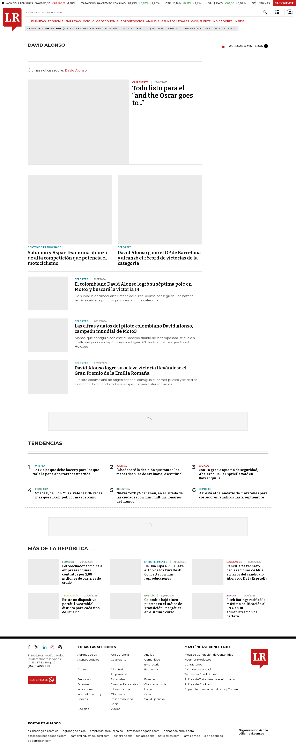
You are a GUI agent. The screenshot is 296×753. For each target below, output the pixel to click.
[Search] (265, 12)
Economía (111, 28)
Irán (207, 28)
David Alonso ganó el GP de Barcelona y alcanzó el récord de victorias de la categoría (159, 258)
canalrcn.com (123, 735)
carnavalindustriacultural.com (90, 735)
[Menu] (28, 21)
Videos (115, 708)
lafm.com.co (192, 735)
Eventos (149, 679)
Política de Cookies (197, 684)
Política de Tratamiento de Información (211, 679)
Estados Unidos (225, 28)
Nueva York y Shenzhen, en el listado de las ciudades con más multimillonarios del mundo (150, 497)
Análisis (149, 654)
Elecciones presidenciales (84, 28)
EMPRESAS (73, 21)
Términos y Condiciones (200, 674)
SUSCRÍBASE (284, 3)
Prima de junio (191, 28)
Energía (173, 28)
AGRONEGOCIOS (132, 21)
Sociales (83, 708)
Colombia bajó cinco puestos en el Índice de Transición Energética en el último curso (163, 606)
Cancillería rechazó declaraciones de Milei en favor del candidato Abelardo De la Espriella (247, 572)
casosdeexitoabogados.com (47, 735)
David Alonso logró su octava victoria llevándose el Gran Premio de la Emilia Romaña (131, 370)
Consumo (83, 669)
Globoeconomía (155, 684)
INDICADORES (222, 21)
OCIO (86, 21)
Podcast (83, 699)
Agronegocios (87, 654)
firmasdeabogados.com (143, 730)
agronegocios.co (74, 730)
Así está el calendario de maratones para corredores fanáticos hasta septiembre (233, 495)
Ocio (147, 694)
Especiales (118, 679)
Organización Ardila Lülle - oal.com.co (253, 731)
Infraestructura (120, 689)
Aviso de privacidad (198, 669)
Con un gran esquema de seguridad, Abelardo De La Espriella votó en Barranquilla (228, 474)
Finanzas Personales (124, 684)
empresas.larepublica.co (106, 730)
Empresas (84, 679)
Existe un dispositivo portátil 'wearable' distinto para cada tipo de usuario (81, 606)
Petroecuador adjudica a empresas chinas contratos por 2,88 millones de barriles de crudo (82, 574)
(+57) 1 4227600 (39, 666)
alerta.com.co (213, 735)
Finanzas (83, 684)
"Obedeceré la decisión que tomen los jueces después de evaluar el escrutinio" (150, 472)
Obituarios (118, 694)
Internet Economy (89, 694)
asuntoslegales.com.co (43, 730)
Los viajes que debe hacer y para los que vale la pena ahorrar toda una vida (66, 472)
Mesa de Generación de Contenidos (209, 654)
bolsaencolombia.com (179, 730)
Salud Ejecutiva (154, 699)
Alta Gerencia (120, 654)
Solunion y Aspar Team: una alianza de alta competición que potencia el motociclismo (67, 258)
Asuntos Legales (88, 659)
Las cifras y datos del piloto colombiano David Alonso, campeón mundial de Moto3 (134, 328)
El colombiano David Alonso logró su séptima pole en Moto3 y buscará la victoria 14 (133, 286)
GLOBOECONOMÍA (105, 21)
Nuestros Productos (198, 659)
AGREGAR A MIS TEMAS (248, 46)
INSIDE (239, 21)
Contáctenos (193, 664)
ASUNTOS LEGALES (175, 21)
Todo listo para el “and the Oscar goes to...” (162, 95)
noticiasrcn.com (168, 735)
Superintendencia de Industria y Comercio (213, 689)
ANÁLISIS (152, 21)
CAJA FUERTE (200, 21)
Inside (148, 689)
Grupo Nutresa (132, 28)
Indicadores (85, 689)
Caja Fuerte (118, 659)
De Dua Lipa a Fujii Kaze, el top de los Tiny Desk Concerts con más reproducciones (164, 572)
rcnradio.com (145, 735)
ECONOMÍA (56, 21)
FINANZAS (38, 21)
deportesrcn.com (39, 740)
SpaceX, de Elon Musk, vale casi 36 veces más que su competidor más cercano (68, 495)
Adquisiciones (154, 28)
